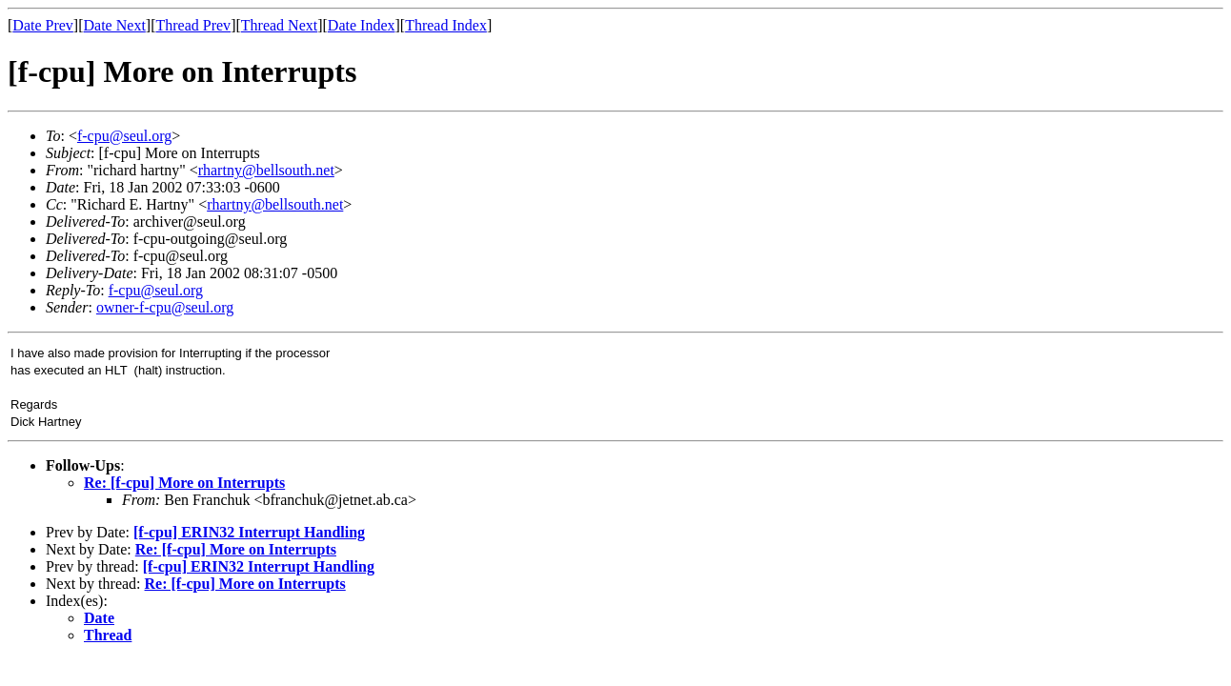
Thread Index (446, 25)
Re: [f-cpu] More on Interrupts (184, 482)
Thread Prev (193, 25)
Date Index (361, 25)
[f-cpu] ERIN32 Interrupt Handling (249, 532)
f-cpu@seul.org (124, 136)
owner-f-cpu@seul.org (164, 307)
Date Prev (42, 25)
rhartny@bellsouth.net (266, 170)
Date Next (115, 25)
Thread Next (279, 25)
